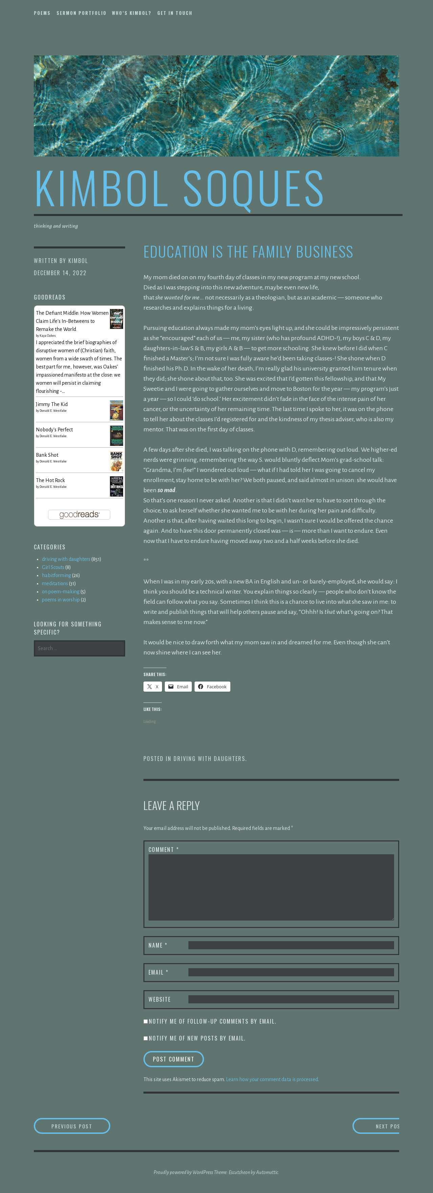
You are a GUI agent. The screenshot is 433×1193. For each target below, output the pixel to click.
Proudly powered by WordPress (183, 1172)
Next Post (372, 1126)
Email (158, 972)
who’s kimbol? (132, 12)
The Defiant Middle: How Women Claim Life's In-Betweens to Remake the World (72, 321)
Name (158, 945)
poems (42, 12)
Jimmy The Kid (52, 404)
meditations (55, 583)
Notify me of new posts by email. (197, 1038)
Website (160, 999)
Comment (164, 849)
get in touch (174, 12)
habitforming (56, 575)
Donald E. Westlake (53, 410)
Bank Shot (47, 455)
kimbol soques (180, 186)
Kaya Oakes (48, 335)
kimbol (78, 261)
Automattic (267, 1172)
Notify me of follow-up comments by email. (212, 1021)
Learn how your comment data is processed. (272, 1079)
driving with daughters (209, 759)
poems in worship (61, 599)
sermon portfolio (81, 12)
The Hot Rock (50, 480)
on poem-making (60, 591)
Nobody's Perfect (54, 429)
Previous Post (83, 1126)
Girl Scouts (53, 567)
